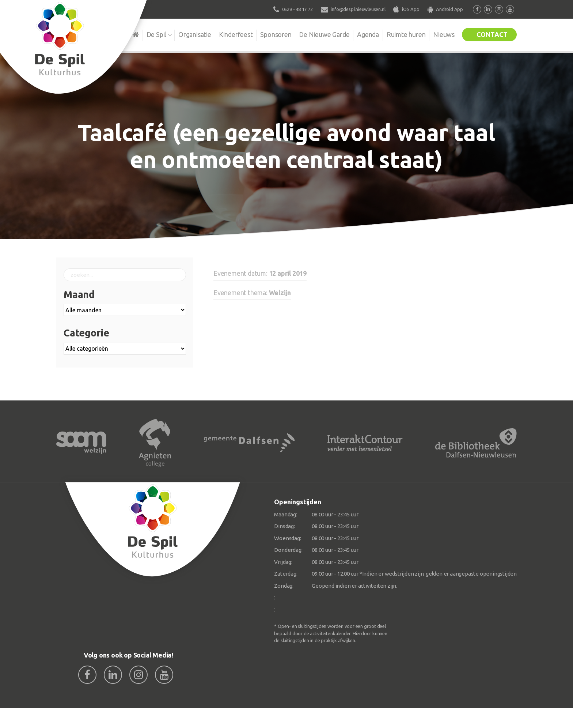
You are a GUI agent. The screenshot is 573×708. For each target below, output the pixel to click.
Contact (492, 34)
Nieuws (444, 34)
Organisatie (194, 34)
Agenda (368, 34)
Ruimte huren (405, 34)
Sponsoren (275, 34)
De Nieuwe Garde (324, 34)
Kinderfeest (235, 34)
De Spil (156, 34)
